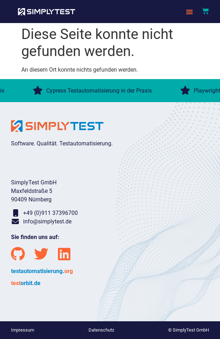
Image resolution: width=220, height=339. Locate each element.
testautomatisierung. (42, 271)
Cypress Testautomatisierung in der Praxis (92, 90)
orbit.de (26, 283)
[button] (189, 11)
